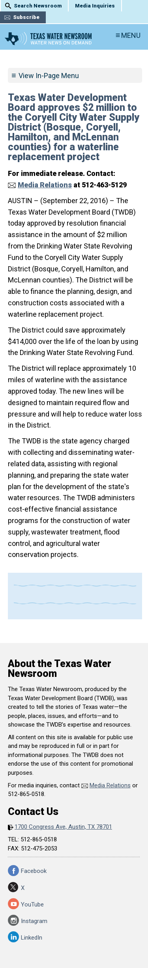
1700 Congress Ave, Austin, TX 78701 (63, 826)
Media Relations (45, 185)
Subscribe (26, 17)
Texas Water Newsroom (48, 38)
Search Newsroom (38, 6)
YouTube (32, 904)
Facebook (34, 871)
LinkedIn (31, 937)
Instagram (34, 921)
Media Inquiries (95, 6)
